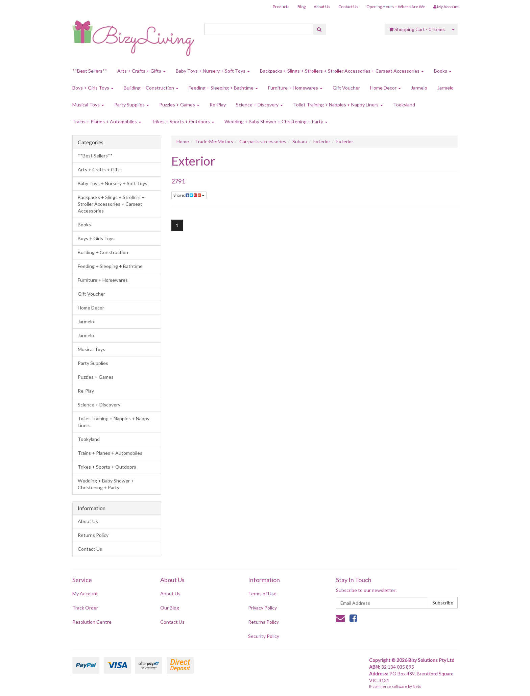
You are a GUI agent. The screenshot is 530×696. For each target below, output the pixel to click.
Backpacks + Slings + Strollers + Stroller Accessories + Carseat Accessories (342, 71)
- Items (417, 29)
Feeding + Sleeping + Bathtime (223, 88)
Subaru (299, 141)
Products (281, 6)
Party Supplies (131, 104)
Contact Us (348, 6)
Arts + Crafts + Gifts (141, 71)
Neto (417, 686)
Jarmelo (419, 88)
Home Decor (385, 88)
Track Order (85, 608)
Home (182, 141)
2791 (178, 181)
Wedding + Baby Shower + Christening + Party (276, 121)
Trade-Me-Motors (214, 141)
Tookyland (404, 104)
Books (443, 71)
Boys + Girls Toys (93, 88)
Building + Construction (151, 88)
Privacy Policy (262, 608)
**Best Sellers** (89, 71)
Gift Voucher (346, 88)
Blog (301, 6)
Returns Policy (93, 535)
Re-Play (218, 104)
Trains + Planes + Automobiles (106, 121)
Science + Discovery (259, 104)
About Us (322, 6)
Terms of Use (262, 593)
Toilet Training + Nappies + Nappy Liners (338, 104)
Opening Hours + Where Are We (395, 6)
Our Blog (169, 608)
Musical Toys (88, 104)
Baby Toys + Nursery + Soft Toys (213, 71)
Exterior (321, 141)
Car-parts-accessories (262, 141)
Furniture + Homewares (295, 88)
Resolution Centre (92, 622)
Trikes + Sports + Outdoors (182, 121)
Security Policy (263, 636)
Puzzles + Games (179, 104)
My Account (85, 593)
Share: (188, 195)
